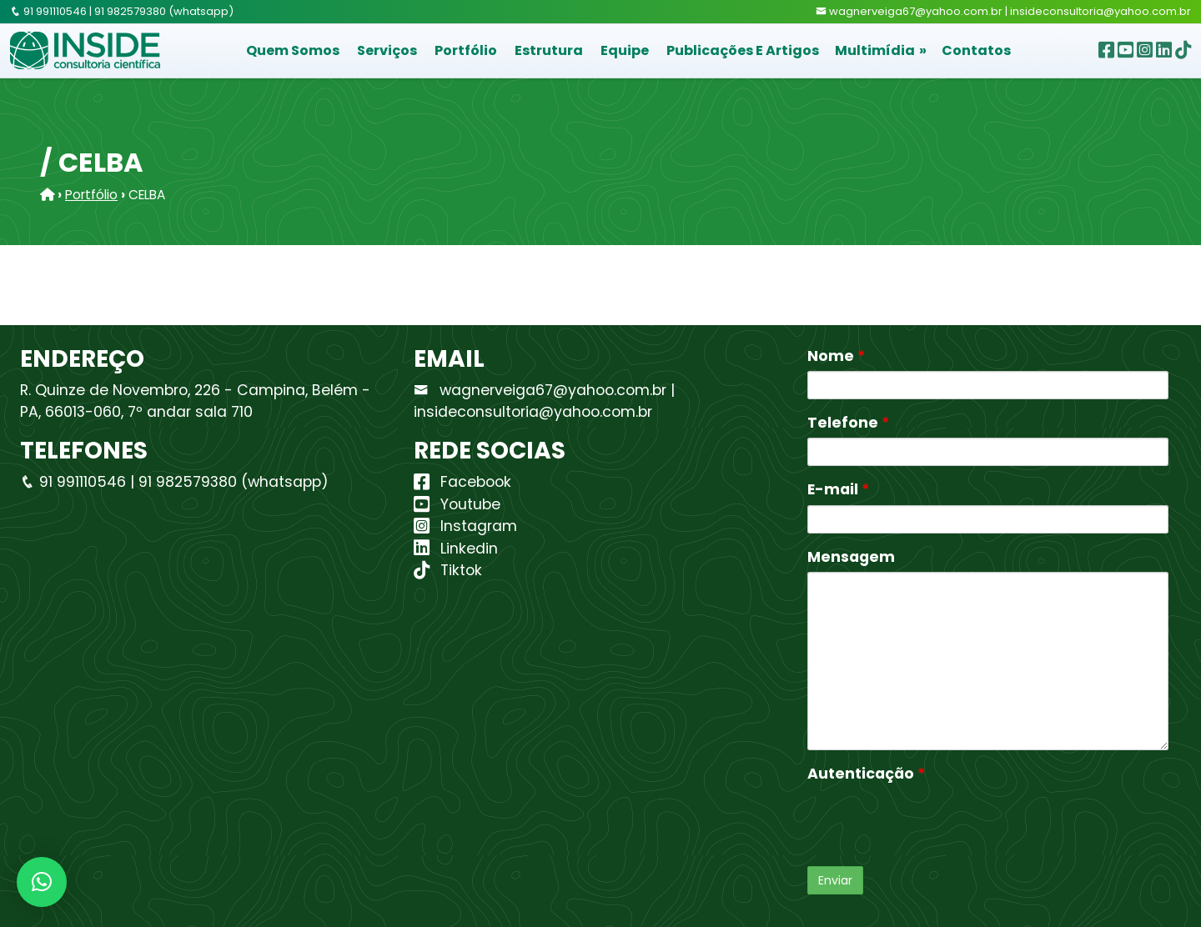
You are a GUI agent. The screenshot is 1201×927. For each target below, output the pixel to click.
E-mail (838, 489)
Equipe (624, 50)
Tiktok (448, 570)
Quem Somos (292, 50)
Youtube (457, 504)
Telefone (848, 423)
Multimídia (875, 50)
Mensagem (851, 557)
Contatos (976, 50)
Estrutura (549, 50)
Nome (836, 356)
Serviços (387, 50)
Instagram (465, 526)
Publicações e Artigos (742, 50)
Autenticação (866, 774)
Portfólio (466, 50)
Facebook (462, 482)
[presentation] (934, 821)
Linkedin (456, 549)
